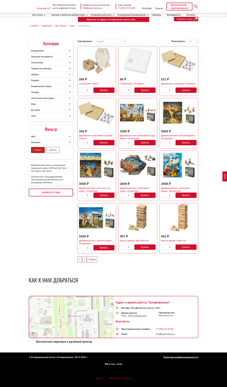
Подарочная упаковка (41, 68)
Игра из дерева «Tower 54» (173, 240)
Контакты (191, 15)
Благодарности (174, 15)
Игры (33, 104)
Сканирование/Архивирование (131, 15)
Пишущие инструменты (42, 56)
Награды (35, 92)
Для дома (35, 110)
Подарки (35, 80)
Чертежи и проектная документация (68, 15)
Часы (33, 116)
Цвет (33, 136)
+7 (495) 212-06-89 (126, 8)
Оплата (127, 378)
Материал (35, 142)
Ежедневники (37, 51)
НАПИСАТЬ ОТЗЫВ (51, 192)
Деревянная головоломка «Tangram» (178, 84)
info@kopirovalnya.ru (92, 8)
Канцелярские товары (41, 86)
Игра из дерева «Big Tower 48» (134, 240)
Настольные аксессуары (42, 98)
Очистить (53, 150)
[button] (38, 15)
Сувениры (156, 15)
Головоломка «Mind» (88, 84)
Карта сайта (115, 378)
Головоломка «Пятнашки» (132, 84)
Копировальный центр (101, 15)
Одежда (35, 74)
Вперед (92, 259)
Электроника (37, 62)
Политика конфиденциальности (180, 357)
